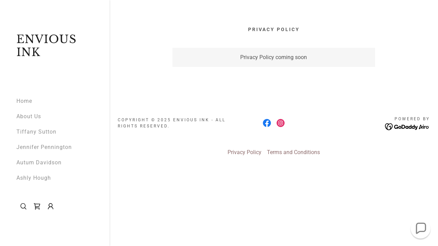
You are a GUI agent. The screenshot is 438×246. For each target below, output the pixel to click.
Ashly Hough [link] (33, 178)
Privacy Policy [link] (244, 152)
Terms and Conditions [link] (293, 152)
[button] (50, 206)
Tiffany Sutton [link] (36, 131)
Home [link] (24, 101)
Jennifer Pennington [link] (44, 147)
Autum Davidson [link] (39, 162)
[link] (54, 54)
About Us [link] (28, 116)
